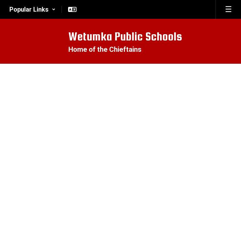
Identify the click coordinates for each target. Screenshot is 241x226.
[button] (32, 9)
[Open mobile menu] (228, 9)
